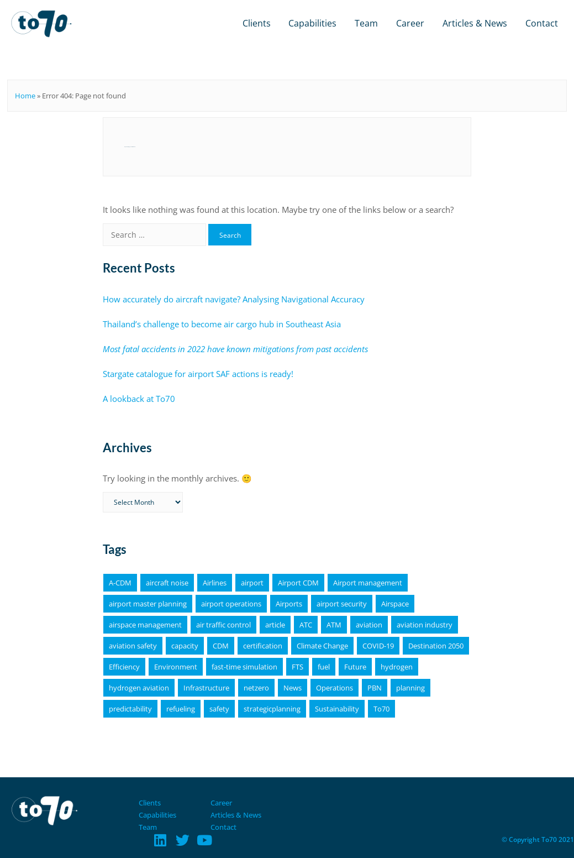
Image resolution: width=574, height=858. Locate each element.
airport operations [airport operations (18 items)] (231, 604)
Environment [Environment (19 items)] (175, 667)
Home (25, 96)
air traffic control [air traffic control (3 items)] (223, 625)
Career (410, 23)
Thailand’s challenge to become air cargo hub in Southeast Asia (222, 323)
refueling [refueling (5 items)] (180, 709)
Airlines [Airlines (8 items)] (215, 583)
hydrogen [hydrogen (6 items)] (397, 667)
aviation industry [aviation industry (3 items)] (424, 625)
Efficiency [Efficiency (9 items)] (124, 667)
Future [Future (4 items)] (355, 667)
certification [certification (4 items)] (262, 646)
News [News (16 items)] (292, 688)
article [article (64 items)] (275, 625)
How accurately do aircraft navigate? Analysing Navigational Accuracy (234, 299)
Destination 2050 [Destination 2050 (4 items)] (436, 646)
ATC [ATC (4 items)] (305, 625)
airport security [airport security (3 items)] (342, 604)
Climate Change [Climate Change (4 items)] (322, 646)
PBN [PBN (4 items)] (374, 688)
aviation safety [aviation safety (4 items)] (133, 646)
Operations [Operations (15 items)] (334, 688)
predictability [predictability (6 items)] (130, 709)
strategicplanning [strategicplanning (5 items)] (272, 709)
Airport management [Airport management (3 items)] (367, 583)
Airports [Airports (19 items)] (289, 604)
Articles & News (475, 23)
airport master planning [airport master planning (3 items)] (148, 604)
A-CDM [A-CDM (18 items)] (120, 583)
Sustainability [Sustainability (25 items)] (337, 709)
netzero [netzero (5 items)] (256, 688)
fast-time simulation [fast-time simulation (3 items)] (244, 667)
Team (366, 23)
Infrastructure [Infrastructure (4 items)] (206, 688)
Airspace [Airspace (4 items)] (395, 604)
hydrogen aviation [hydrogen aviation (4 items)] (139, 688)
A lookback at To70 (139, 398)
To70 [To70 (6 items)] (381, 709)
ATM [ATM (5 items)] (334, 625)
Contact (541, 23)
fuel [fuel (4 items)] (324, 667)
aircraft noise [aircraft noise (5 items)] (167, 583)
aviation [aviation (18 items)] (369, 625)
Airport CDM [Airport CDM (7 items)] (298, 583)
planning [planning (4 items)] (410, 688)
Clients (257, 23)
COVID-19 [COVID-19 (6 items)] (378, 646)
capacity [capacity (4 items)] (184, 646)
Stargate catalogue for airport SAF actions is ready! (198, 373)
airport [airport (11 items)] (252, 583)
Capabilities (312, 23)
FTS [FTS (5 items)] (297, 667)
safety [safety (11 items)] (219, 709)
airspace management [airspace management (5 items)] (145, 625)
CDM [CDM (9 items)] (221, 646)
